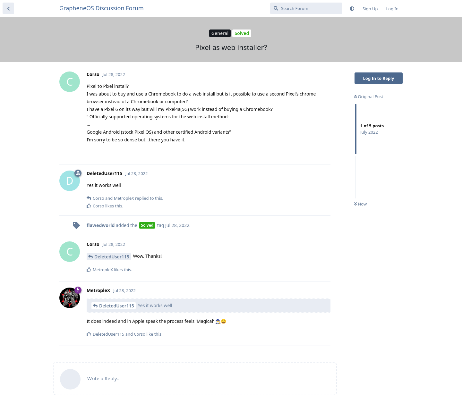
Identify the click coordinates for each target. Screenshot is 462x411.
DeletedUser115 (111, 257)
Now (360, 204)
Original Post (368, 96)
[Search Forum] (306, 8)
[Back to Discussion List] (8, 8)
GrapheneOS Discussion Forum (101, 8)
